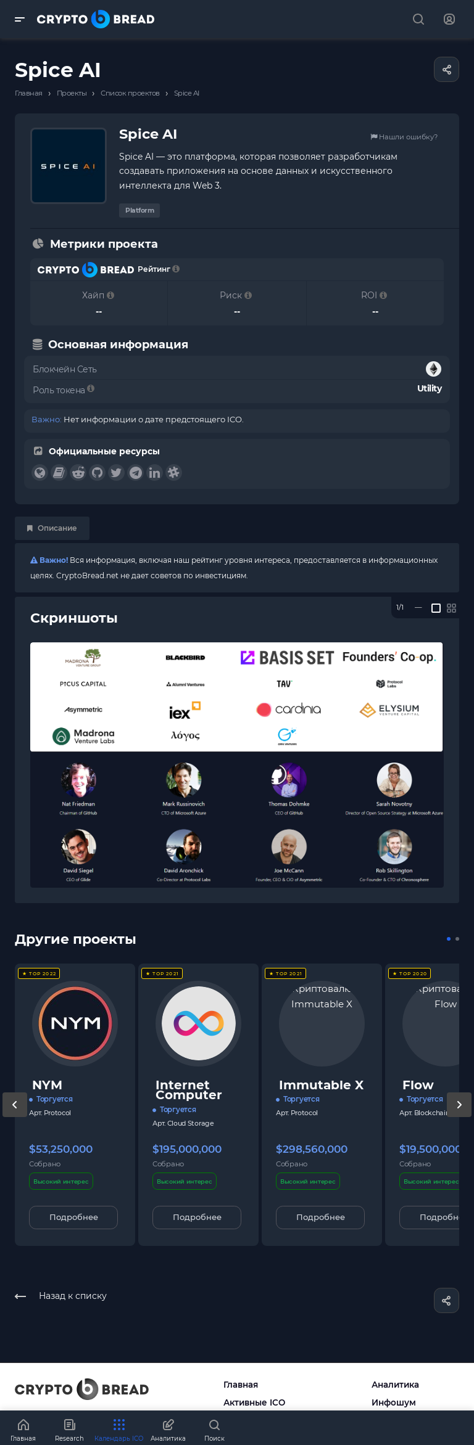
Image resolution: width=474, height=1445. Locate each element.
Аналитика (395, 1385)
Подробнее (73, 1217)
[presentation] (14, 1117)
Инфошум (394, 1402)
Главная (240, 1385)
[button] (449, 939)
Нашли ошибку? (404, 137)
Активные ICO (254, 1402)
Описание (52, 528)
